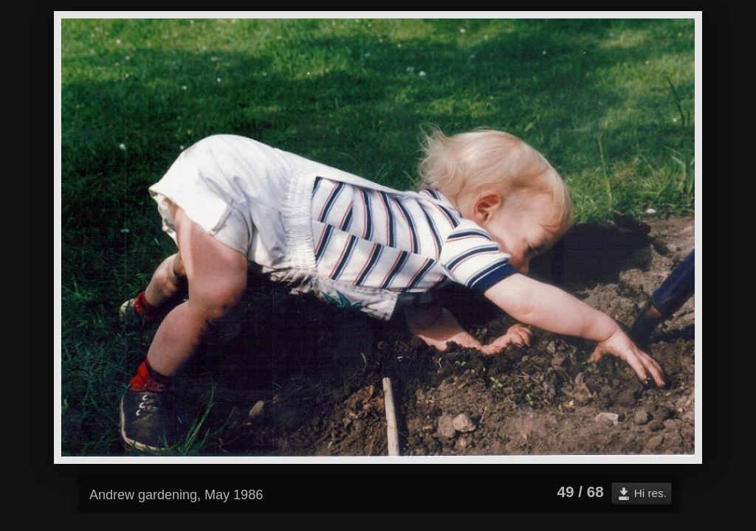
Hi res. (650, 493)
